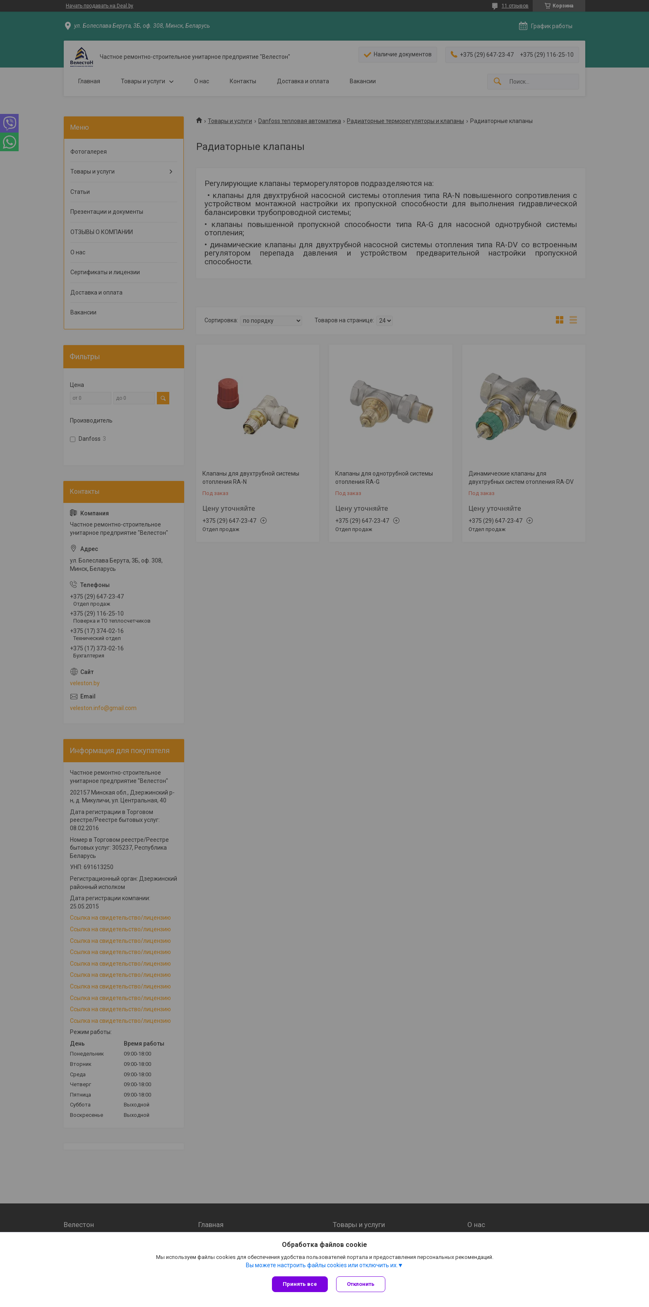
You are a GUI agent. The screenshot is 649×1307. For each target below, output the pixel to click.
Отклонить (361, 1284)
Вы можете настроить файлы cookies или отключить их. (322, 1265)
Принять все (300, 1284)
